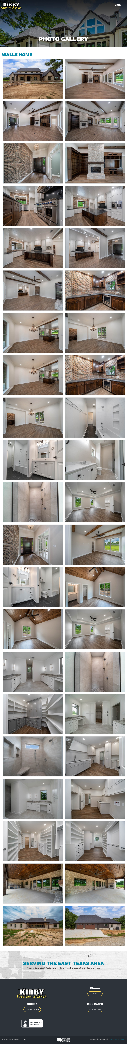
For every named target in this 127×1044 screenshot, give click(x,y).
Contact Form (32, 1009)
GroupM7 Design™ (117, 1039)
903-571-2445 (95, 994)
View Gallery (95, 1009)
